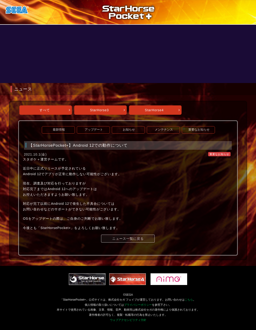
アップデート (94, 129)
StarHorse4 (154, 110)
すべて (44, 110)
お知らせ (129, 129)
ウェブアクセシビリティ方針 (128, 320)
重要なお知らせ (199, 129)
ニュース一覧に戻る (128, 238)
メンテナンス (164, 129)
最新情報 (59, 129)
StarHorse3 (99, 110)
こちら (189, 299)
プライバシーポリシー (138, 304)
